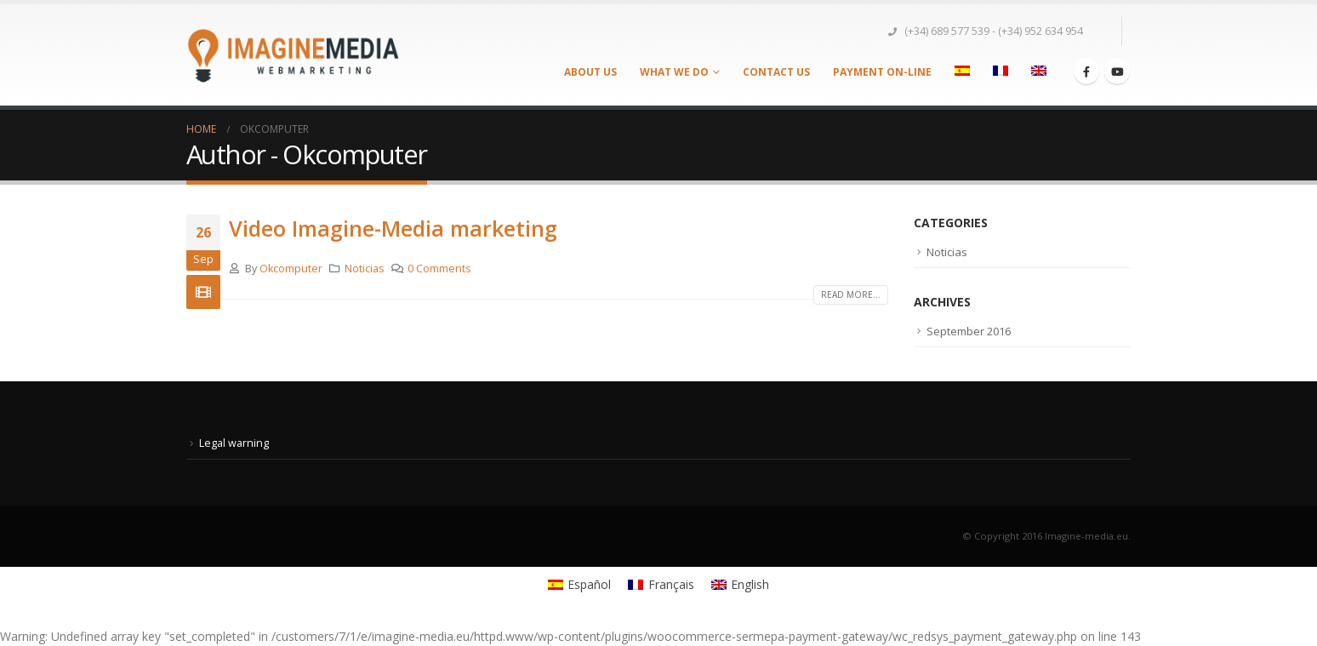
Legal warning (234, 443)
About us (590, 72)
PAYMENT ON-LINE (882, 72)
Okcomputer (290, 268)
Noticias (365, 268)
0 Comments (439, 268)
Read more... (851, 294)
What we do (674, 72)
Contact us (776, 72)
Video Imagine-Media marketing (393, 228)
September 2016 (968, 331)
